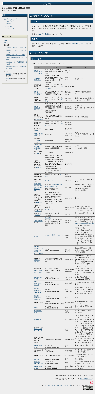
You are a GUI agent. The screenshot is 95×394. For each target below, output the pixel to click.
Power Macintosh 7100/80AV (37, 290)
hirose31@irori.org (79, 44)
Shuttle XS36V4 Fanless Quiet (38, 107)
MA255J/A (38, 202)
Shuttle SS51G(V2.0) (38, 247)
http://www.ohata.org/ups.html (84, 224)
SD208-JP (37, 215)
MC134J (37, 153)
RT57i (36, 236)
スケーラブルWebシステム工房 (16, 48)
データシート (49, 180)
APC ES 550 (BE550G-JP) (38, 134)
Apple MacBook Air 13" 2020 (38, 93)
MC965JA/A (39, 119)
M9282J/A (38, 211)
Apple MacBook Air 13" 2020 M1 (38, 71)
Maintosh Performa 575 (38, 362)
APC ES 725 (38, 221)
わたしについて (39, 53)
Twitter (47, 34)
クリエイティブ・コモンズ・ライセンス (58, 385)
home (5, 40)
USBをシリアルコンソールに (15, 55)
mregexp (9, 74)
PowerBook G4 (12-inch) (38, 271)
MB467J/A (38, 167)
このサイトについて (41, 15)
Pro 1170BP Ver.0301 (38, 259)
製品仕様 (48, 218)
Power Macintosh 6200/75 (37, 297)
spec (36, 130)
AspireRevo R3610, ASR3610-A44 (38, 147)
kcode (8, 78)
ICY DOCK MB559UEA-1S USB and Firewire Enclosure (38, 187)
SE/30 (36, 307)
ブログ (40, 34)
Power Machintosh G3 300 (38, 283)
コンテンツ (36, 21)
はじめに (6, 42)
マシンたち (36, 59)
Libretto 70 (37, 319)
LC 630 (36, 359)
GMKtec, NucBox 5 (37, 79)
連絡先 (34, 39)
